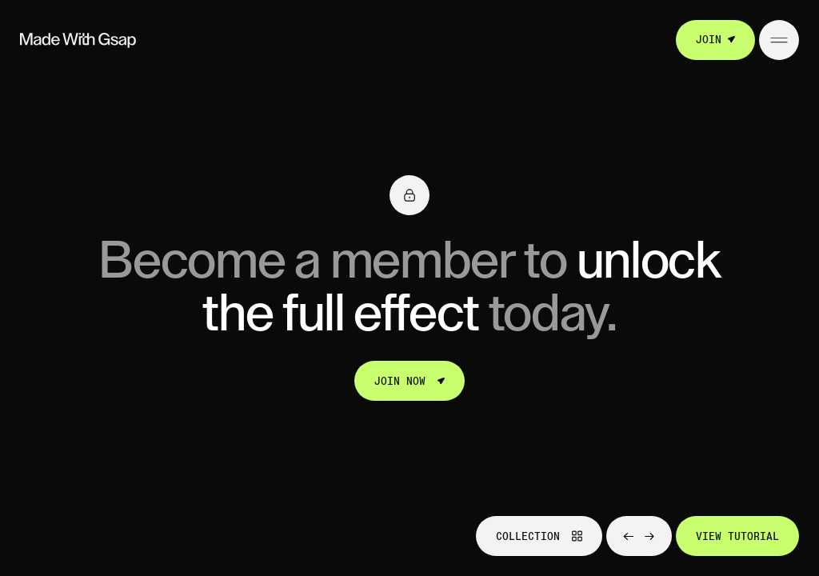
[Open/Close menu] (779, 40)
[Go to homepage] (78, 40)
